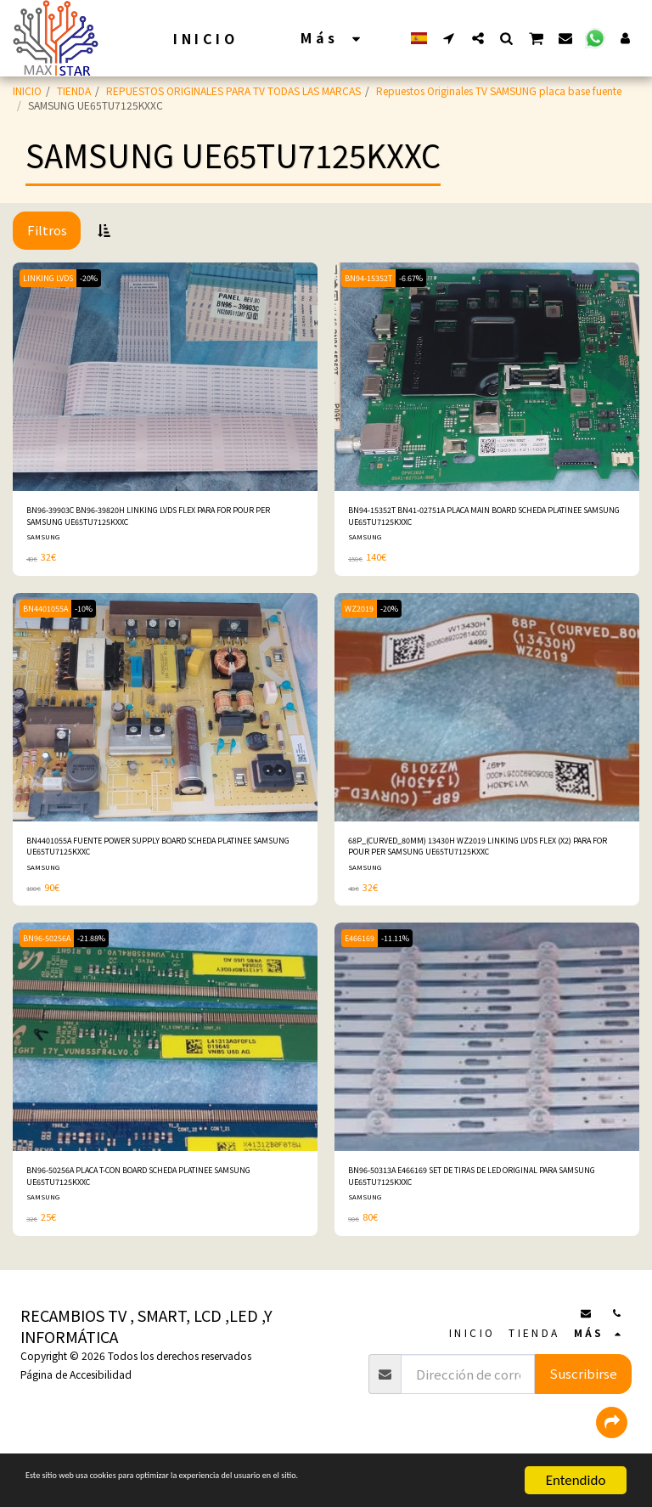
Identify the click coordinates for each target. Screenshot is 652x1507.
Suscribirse (583, 1395)
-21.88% (102, 953)
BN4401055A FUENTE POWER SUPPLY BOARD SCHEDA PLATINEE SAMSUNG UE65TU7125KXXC (154, 857)
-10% (95, 615)
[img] (165, 376)
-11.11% (406, 953)
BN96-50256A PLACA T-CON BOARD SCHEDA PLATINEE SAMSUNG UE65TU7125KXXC (153, 1195)
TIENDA (74, 90)
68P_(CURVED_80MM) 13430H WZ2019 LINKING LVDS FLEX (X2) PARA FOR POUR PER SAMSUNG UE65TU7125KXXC (485, 857)
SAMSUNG (44, 544)
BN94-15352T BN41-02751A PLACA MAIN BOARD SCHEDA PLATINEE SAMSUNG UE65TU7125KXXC (481, 519)
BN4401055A (49, 615)
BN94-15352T (372, 278)
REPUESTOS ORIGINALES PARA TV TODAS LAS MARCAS (233, 90)
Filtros (47, 230)
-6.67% (421, 278)
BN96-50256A (50, 953)
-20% (101, 278)
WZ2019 (363, 615)
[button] (449, 38)
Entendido (576, 1480)
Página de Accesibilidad (76, 1396)
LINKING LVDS (52, 278)
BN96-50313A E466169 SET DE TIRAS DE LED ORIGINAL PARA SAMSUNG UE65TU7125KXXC (476, 1195)
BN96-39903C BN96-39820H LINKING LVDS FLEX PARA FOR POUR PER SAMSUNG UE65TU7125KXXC (162, 519)
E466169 (363, 953)
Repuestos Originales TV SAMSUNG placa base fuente (498, 90)
